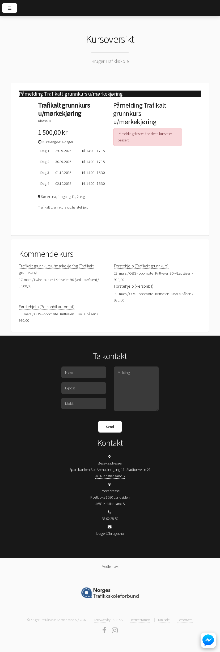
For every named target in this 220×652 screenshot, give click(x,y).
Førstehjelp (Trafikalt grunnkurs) (141, 265)
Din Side (163, 620)
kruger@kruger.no (110, 533)
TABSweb (100, 620)
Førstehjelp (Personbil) (133, 286)
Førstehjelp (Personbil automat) (46, 306)
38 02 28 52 (110, 518)
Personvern (185, 620)
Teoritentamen (140, 620)
